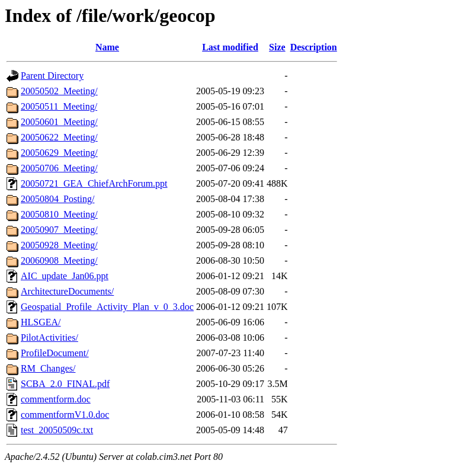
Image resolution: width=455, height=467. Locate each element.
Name (107, 47)
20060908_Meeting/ (59, 260)
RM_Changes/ (48, 368)
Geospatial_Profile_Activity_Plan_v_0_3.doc (107, 307)
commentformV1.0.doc (65, 415)
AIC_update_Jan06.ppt (64, 276)
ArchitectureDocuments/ (67, 291)
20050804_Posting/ (57, 199)
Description (313, 47)
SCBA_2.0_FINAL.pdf (65, 384)
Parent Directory (52, 76)
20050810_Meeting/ (59, 214)
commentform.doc (56, 399)
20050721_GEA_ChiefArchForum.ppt (94, 183)
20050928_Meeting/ (59, 245)
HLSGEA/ (41, 322)
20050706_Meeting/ (59, 168)
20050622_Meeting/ (59, 137)
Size (277, 47)
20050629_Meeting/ (59, 153)
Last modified (230, 47)
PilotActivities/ (49, 337)
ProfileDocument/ (55, 353)
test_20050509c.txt (57, 430)
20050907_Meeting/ (59, 230)
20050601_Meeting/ (59, 122)
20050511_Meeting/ (59, 106)
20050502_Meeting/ (59, 91)
